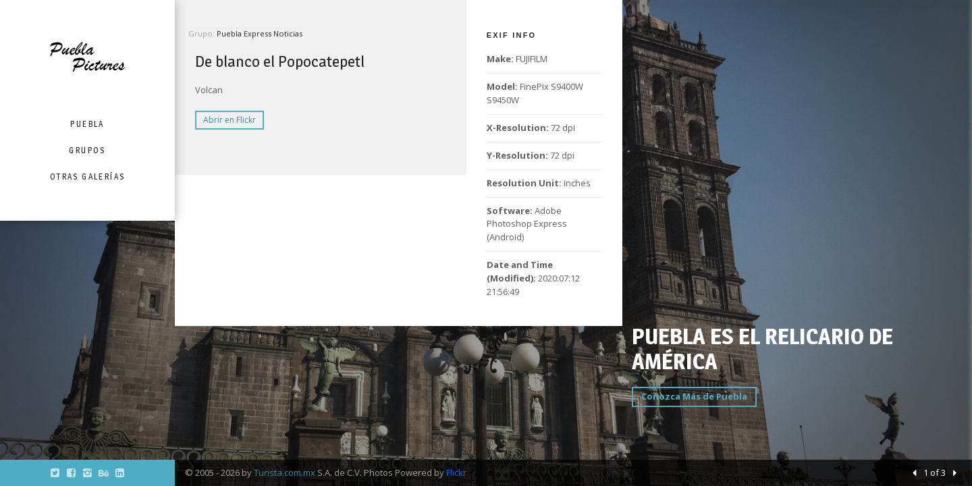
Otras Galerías (88, 176)
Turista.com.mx (284, 472)
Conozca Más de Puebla (694, 396)
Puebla (87, 124)
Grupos (87, 150)
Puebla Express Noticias (259, 33)
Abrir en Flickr (229, 120)
